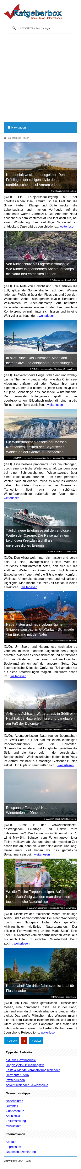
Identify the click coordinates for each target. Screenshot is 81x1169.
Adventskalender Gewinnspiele (27, 1085)
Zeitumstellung (16, 1121)
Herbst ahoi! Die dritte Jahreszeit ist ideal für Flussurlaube (40, 988)
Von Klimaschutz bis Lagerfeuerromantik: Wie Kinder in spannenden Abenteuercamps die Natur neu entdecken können (40, 269)
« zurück (12, 1040)
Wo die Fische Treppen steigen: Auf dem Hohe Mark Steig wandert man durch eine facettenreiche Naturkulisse (38, 897)
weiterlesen (67, 226)
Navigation (17, 127)
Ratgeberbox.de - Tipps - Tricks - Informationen (33, 11)
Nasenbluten (14, 1101)
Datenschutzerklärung (21, 1151)
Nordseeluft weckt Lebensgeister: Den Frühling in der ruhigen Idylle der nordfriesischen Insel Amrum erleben (35, 180)
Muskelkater (14, 1126)
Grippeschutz (15, 1111)
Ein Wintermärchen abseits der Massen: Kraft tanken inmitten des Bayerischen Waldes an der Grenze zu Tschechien (37, 447)
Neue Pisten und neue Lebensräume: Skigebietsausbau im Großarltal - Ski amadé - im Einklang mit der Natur (40, 629)
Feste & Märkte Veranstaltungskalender (33, 1070)
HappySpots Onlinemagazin (25, 1065)
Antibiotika (13, 1116)
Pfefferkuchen (15, 1080)
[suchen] (40, 28)
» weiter (36, 1040)
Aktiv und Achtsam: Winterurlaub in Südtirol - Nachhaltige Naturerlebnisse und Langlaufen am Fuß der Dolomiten (40, 718)
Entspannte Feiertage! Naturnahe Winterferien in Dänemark (31, 810)
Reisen (25, 138)
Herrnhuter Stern (17, 1075)
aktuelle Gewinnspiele (21, 1060)
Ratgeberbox (12, 138)
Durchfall (12, 1106)
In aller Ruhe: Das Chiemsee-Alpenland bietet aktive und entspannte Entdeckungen (39, 360)
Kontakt (11, 1141)
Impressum (13, 1146)
